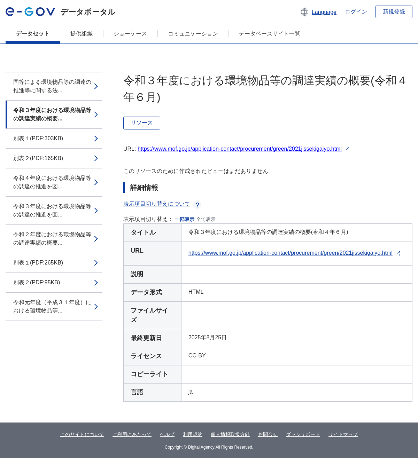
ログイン (356, 12)
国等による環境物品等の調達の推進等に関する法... (52, 86)
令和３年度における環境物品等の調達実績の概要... (52, 114)
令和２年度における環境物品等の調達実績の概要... (52, 238)
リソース (142, 123)
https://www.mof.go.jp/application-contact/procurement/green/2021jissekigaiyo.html (240, 149)
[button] (318, 11)
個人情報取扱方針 (230, 434)
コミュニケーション (193, 34)
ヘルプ (167, 434)
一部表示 (184, 219)
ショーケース (130, 34)
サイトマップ (343, 434)
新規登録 (394, 12)
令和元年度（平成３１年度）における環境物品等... (52, 306)
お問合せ (268, 434)
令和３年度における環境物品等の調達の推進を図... (52, 210)
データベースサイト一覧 (269, 34)
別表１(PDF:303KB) (38, 138)
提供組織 (81, 34)
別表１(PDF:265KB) (38, 263)
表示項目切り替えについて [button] (162, 204)
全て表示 (206, 219)
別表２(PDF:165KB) (38, 158)
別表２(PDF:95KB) (36, 282)
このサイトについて (82, 434)
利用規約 (192, 434)
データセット (32, 34)
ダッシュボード (303, 434)
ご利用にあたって (132, 434)
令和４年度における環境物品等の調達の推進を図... (52, 182)
